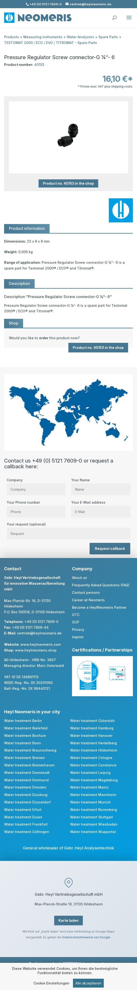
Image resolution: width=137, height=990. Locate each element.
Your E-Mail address (100, 507)
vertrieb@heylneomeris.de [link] (39, 633)
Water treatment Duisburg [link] (25, 795)
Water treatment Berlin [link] (23, 721)
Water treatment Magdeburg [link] (94, 780)
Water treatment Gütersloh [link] (92, 721)
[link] (68, 338)
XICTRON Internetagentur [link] (84, 963)
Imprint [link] (78, 637)
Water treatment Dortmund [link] (26, 780)
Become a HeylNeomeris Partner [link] (99, 607)
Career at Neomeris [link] (88, 600)
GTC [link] (75, 615)
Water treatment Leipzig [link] (90, 773)
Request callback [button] (110, 548)
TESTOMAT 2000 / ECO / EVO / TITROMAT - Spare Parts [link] (50, 43)
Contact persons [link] (86, 592)
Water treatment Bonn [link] (22, 743)
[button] (129, 20)
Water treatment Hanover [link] (91, 735)
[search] (114, 15)
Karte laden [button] (68, 920)
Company (36, 484)
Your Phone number (36, 507)
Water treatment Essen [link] (23, 817)
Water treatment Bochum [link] (25, 735)
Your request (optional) (68, 529)
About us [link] (79, 578)
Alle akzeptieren (88, 984)
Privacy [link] (78, 629)
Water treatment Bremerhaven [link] (29, 765)
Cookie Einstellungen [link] (51, 984)
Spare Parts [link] (108, 37)
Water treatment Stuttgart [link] (91, 817)
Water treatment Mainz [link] (89, 787)
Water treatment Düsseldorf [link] (27, 802)
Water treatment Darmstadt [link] (27, 773)
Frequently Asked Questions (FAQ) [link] (100, 585)
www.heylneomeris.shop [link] (36, 650)
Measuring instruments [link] (42, 37)
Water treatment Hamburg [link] (91, 728)
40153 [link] (39, 65)
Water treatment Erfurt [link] (22, 810)
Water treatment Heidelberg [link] (93, 743)
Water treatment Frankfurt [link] (26, 824)
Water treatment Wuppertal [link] (93, 832)
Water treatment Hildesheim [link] (93, 750)
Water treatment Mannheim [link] (93, 795)
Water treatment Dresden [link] (25, 787)
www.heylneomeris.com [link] (40, 644)
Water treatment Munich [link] (90, 802)
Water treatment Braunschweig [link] (30, 750)
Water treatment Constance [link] (93, 765)
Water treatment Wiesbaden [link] (93, 824)
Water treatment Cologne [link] (91, 758)
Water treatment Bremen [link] (24, 758)
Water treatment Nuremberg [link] (93, 810)
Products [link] (11, 37)
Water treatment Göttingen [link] (26, 832)
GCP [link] (75, 622)
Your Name (100, 484)
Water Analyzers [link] (80, 37)
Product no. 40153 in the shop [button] (68, 183)
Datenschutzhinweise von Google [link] (86, 937)
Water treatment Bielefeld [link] (25, 728)
